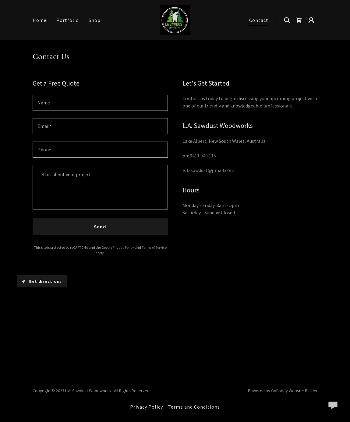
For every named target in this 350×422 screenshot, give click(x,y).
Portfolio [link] (67, 20)
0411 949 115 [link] (203, 156)
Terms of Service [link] (154, 247)
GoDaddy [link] (279, 390)
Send (100, 226)
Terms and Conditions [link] (194, 407)
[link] (175, 19)
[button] (311, 20)
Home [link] (40, 20)
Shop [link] (95, 20)
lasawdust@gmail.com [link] (210, 170)
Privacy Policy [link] (123, 247)
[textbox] (100, 103)
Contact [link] (258, 20)
